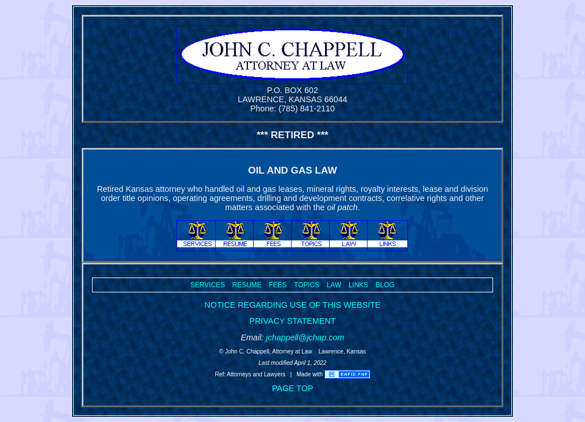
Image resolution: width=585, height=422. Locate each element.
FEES (278, 285)
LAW (334, 285)
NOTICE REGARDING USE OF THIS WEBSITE (292, 305)
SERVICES (207, 285)
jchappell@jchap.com (305, 337)
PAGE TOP (292, 388)
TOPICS (306, 285)
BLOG (384, 285)
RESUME (247, 285)
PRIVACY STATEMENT (293, 320)
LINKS (358, 285)
